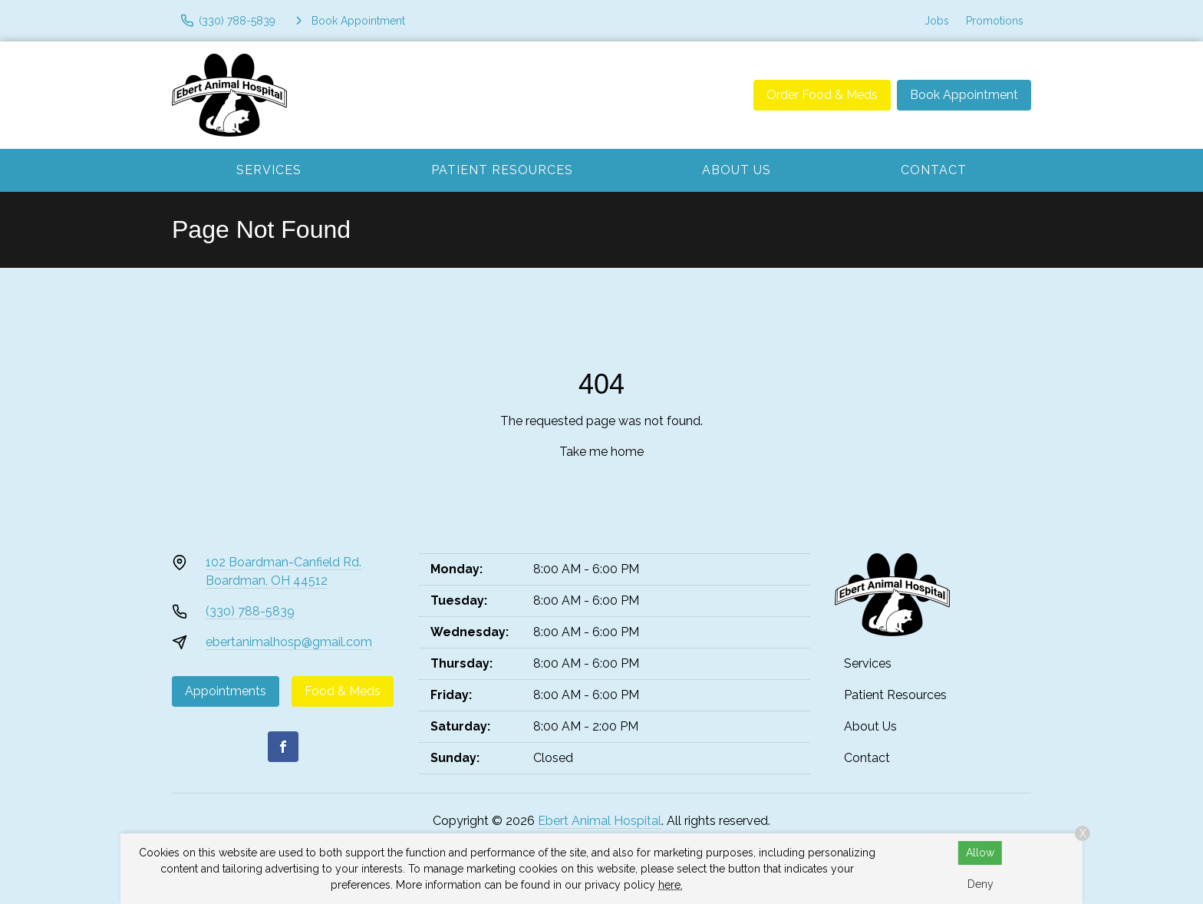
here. (670, 885)
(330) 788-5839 (250, 611)
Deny (980, 884)
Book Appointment (964, 94)
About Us (736, 170)
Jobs (936, 21)
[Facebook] (283, 746)
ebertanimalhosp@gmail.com (289, 642)
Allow (980, 852)
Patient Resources (502, 170)
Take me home (601, 451)
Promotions (994, 21)
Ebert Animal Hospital (599, 820)
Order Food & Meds (822, 94)
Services (269, 170)
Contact (934, 170)
